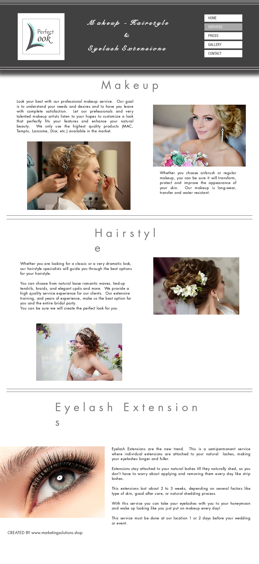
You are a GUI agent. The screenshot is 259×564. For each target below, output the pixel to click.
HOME (212, 18)
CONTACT (215, 53)
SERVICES (215, 27)
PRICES (213, 35)
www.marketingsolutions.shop (56, 532)
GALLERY (215, 44)
